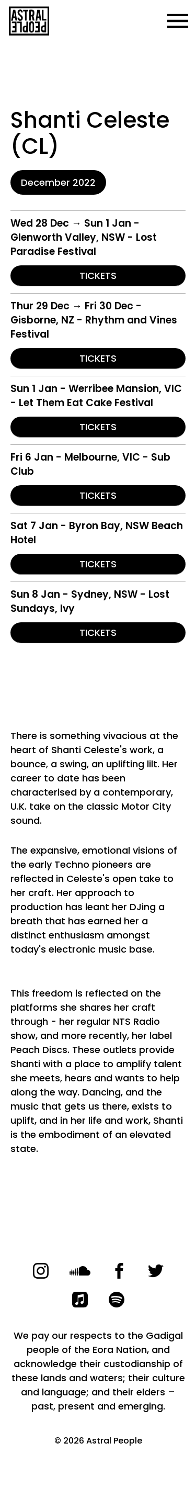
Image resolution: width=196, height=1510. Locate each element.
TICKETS (98, 275)
